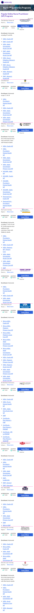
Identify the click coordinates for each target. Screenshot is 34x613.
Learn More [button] (25, 26)
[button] (9, 39)
